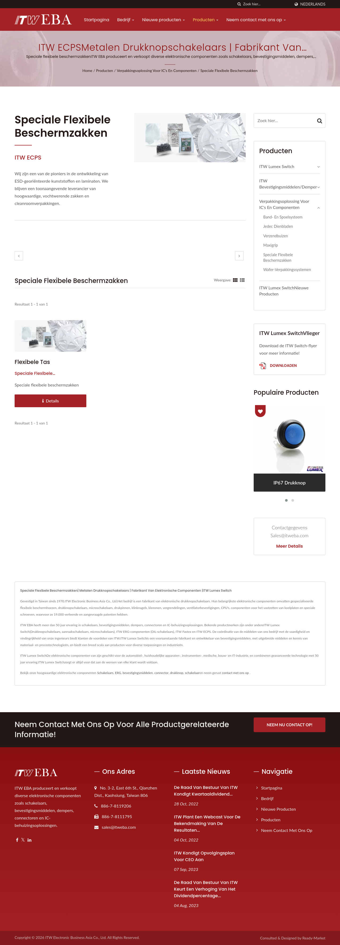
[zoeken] (239, 4)
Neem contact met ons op (256, 20)
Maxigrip (270, 245)
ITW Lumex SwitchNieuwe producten (284, 290)
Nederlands (312, 4)
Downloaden (278, 366)
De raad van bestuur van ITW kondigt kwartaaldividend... (206, 790)
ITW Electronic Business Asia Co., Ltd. (76, 937)
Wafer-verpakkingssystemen (287, 269)
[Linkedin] (29, 840)
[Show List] (242, 279)
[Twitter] (23, 840)
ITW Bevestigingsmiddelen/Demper (288, 183)
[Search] (267, 4)
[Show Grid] (235, 279)
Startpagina (96, 20)
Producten (206, 20)
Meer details (289, 546)
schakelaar (192, 673)
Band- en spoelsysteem (283, 217)
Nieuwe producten (163, 20)
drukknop (176, 673)
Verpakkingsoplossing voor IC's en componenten (157, 70)
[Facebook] (17, 840)
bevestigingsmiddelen (138, 673)
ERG (118, 673)
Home (87, 70)
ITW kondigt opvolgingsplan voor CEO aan (204, 856)
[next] (239, 255)
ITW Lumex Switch (276, 166)
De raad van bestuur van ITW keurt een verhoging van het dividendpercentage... (206, 889)
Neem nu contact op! (289, 724)
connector (161, 673)
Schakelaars (105, 673)
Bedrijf (125, 20)
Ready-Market (313, 938)
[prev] (19, 255)
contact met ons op (235, 673)
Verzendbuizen (275, 236)
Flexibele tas (32, 362)
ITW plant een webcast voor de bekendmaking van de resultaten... (207, 823)
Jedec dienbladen (278, 226)
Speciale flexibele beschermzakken (228, 70)
